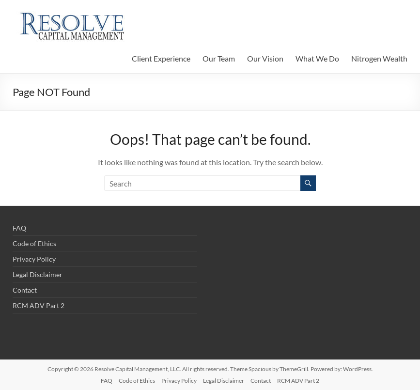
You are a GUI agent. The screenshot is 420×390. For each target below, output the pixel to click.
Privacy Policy (34, 259)
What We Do (317, 58)
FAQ (19, 228)
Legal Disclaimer (37, 274)
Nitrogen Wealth (379, 58)
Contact (25, 290)
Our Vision (265, 58)
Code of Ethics (34, 243)
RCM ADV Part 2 (38, 305)
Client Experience (161, 58)
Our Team (218, 58)
